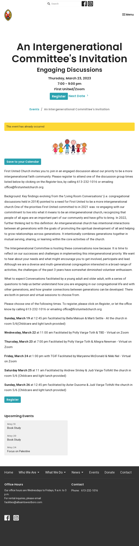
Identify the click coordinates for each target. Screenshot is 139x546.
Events (34, 109)
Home (8, 472)
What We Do (55, 472)
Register (59, 96)
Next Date (79, 96)
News (78, 472)
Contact (126, 472)
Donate (110, 472)
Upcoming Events (19, 416)
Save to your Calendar (23, 162)
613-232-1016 (89, 490)
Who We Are (29, 472)
